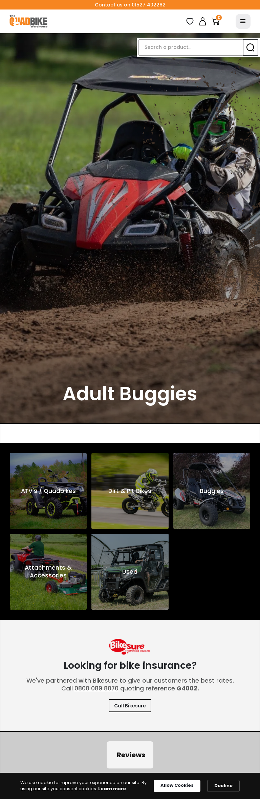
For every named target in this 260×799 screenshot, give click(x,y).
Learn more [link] (112, 789)
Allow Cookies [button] (177, 785)
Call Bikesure (130, 705)
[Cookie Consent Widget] (130, 786)
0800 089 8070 (96, 688)
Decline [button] (223, 785)
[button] (215, 21)
